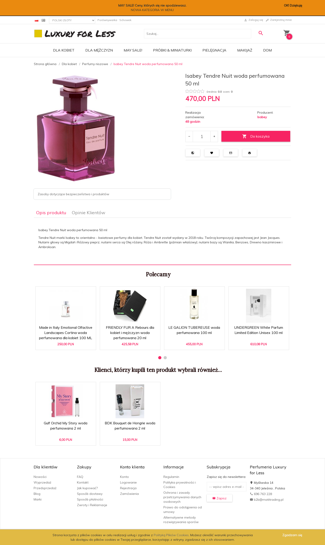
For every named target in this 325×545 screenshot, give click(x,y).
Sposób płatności (90, 499)
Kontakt (82, 482)
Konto (124, 477)
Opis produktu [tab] (51, 212)
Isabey (262, 117)
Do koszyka (255, 136)
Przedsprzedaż (45, 488)
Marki (38, 499)
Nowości (40, 477)
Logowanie (128, 482)
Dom (267, 50)
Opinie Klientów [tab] (88, 212)
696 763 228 (261, 494)
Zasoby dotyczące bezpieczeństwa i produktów (73, 194)
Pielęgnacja (214, 50)
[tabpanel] (162, 241)
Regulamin (171, 477)
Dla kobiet (63, 50)
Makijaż (244, 50)
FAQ (80, 477)
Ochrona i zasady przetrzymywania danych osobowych (182, 497)
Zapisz (219, 498)
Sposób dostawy (89, 494)
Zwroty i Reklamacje (92, 505)
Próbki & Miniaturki (172, 50)
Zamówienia (129, 494)
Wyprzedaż (42, 482)
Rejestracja (128, 488)
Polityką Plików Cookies (171, 535)
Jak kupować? (87, 488)
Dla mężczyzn (99, 50)
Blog (37, 494)
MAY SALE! (133, 50)
